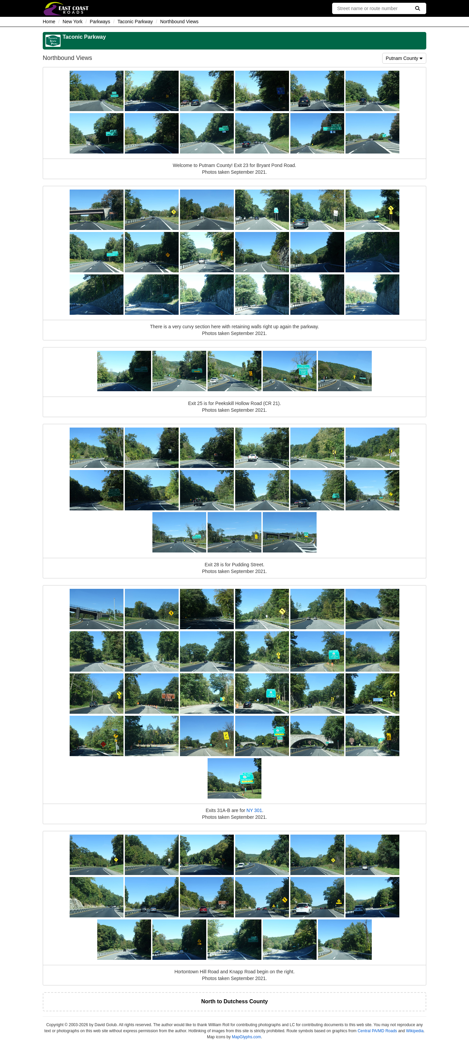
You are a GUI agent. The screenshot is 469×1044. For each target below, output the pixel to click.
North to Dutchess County (234, 1001)
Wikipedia (415, 1031)
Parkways (100, 21)
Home (49, 21)
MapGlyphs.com (246, 1037)
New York (72, 21)
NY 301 (254, 810)
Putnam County (404, 58)
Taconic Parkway (135, 21)
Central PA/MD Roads (377, 1031)
